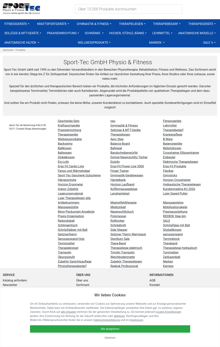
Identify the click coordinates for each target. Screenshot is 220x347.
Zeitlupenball (171, 257)
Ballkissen (65, 148)
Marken (155, 42)
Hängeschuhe (67, 180)
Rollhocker (117, 221)
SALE (166, 221)
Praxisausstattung (175, 211)
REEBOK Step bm (174, 216)
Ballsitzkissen (172, 148)
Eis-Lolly (63, 162)
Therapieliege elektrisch (126, 248)
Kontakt (154, 285)
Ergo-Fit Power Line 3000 (127, 166)
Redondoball (66, 221)
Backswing (65, 143)
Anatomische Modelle (195, 33)
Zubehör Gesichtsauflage (75, 261)
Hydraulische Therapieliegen (182, 184)
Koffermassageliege (123, 189)
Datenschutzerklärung (107, 320)
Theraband (170, 243)
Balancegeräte (172, 143)
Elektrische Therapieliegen (180, 162)
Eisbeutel (169, 157)
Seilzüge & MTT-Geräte (21, 33)
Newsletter (10, 285)
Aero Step (116, 139)
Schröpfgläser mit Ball (73, 230)
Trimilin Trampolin (122, 252)
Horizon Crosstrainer (177, 180)
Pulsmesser (118, 216)
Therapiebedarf (165, 24)
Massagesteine (173, 202)
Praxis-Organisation (71, 216)
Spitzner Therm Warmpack (128, 234)
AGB (152, 280)
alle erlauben (68, 312)
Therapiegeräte (200, 24)
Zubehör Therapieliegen (126, 261)
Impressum (136, 320)
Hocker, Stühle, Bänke (126, 33)
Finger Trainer (119, 171)
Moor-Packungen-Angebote (76, 211)
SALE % (208, 42)
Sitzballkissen (172, 230)
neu (112, 121)
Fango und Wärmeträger (74, 171)
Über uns (82, 280)
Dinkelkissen (66, 157)
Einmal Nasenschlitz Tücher (129, 157)
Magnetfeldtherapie (123, 202)
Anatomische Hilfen (20, 42)
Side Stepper (118, 230)
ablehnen (119, 316)
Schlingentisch (68, 225)
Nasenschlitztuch (122, 211)
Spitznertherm (67, 234)
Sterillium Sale (120, 239)
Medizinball (118, 207)
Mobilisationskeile (175, 207)
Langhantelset (119, 193)
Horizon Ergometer (70, 184)
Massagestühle (68, 207)
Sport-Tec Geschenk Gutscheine (79, 175)
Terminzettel (66, 243)
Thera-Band (118, 243)
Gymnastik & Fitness (93, 24)
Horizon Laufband (122, 184)
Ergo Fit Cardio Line (71, 166)
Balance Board (120, 143)
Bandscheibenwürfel (124, 153)
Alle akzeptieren (110, 328)
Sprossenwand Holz (71, 239)
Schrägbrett (118, 225)
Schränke (93, 33)
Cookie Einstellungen (168, 312)
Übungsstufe (66, 257)
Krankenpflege (172, 134)
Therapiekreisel (68, 248)
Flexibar (168, 171)
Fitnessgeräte (15, 24)
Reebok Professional (124, 266)
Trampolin (65, 252)
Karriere (168, 266)
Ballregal (116, 148)
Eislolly (115, 162)
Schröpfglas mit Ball (176, 225)
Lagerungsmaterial (70, 193)
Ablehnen (110, 337)
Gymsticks (170, 175)
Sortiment (82, 285)
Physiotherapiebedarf (72, 266)
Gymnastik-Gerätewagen (126, 175)
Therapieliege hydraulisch (180, 248)
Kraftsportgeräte (52, 24)
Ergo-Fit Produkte (174, 166)
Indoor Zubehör (68, 189)
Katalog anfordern (15, 280)
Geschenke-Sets (68, 121)
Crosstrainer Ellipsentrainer (181, 153)
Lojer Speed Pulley (175, 193)
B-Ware (168, 139)
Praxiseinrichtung (62, 33)
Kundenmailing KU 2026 (179, 189)
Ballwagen (65, 153)
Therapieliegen (131, 24)
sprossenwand (173, 234)
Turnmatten (170, 252)
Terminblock (171, 239)
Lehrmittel (161, 33)
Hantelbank (118, 180)
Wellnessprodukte (93, 42)
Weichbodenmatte (122, 257)
